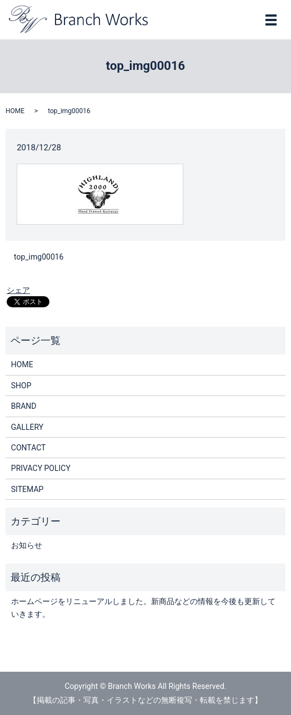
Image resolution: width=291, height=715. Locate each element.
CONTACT (28, 447)
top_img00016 (39, 256)
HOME (15, 111)
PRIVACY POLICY (41, 468)
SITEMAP (27, 489)
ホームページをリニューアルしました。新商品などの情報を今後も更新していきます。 (143, 607)
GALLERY (27, 427)
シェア (18, 290)
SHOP (21, 385)
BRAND (24, 406)
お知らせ (26, 545)
